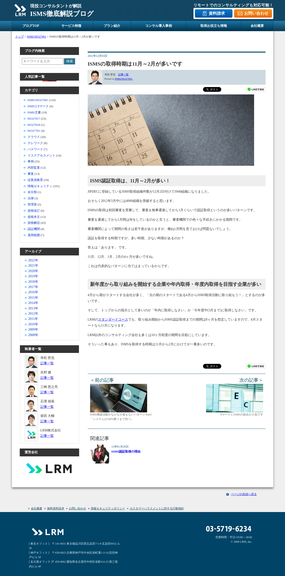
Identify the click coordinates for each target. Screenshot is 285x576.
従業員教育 (35, 180)
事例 (31, 161)
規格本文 (34, 217)
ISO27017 (34, 118)
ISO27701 (34, 130)
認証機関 (34, 229)
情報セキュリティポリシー (108, 508)
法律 (31, 198)
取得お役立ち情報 (213, 26)
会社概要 (257, 26)
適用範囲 (34, 235)
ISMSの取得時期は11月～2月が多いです (135, 64)
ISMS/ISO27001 (123, 78)
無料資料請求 (55, 508)
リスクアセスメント (41, 155)
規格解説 (34, 223)
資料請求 (217, 13)
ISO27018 (34, 125)
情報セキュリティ (40, 186)
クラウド (34, 137)
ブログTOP (30, 26)
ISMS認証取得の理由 (126, 451)
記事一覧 (123, 74)
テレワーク (35, 143)
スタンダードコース (113, 319)
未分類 (32, 192)
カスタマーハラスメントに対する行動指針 (157, 508)
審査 (31, 174)
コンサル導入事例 (158, 26)
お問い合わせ (256, 13)
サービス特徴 (71, 26)
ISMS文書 (34, 112)
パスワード (35, 149)
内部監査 (34, 167)
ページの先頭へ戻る (244, 494)
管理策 (32, 204)
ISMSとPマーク (38, 106)
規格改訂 (34, 210)
